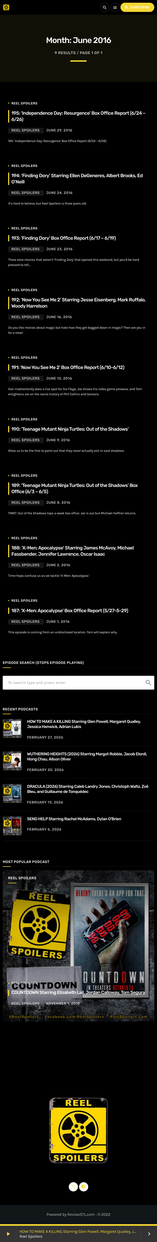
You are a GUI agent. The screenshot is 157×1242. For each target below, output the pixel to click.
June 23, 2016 (59, 249)
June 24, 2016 (59, 193)
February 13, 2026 (45, 802)
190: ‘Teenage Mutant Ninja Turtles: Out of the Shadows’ (70, 429)
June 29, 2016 (59, 131)
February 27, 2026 (45, 738)
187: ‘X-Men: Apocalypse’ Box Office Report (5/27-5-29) (69, 611)
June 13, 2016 (59, 379)
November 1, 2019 (63, 1004)
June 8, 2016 (58, 503)
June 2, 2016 (58, 565)
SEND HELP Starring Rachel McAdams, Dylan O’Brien (74, 818)
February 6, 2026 (44, 830)
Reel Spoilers (24, 103)
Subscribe (137, 7)
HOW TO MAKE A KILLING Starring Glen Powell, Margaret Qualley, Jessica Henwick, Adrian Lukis (84, 724)
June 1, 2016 (58, 622)
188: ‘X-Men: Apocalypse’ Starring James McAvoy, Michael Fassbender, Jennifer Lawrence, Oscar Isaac (72, 551)
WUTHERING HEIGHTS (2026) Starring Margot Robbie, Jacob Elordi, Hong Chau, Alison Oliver (87, 757)
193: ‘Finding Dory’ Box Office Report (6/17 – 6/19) (63, 238)
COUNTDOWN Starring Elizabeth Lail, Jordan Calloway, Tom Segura (78, 992)
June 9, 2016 (58, 440)
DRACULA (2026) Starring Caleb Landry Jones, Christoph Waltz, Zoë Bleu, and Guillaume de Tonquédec (87, 789)
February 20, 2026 (45, 770)
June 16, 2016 (59, 317)
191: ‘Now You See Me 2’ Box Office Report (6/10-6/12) (67, 367)
